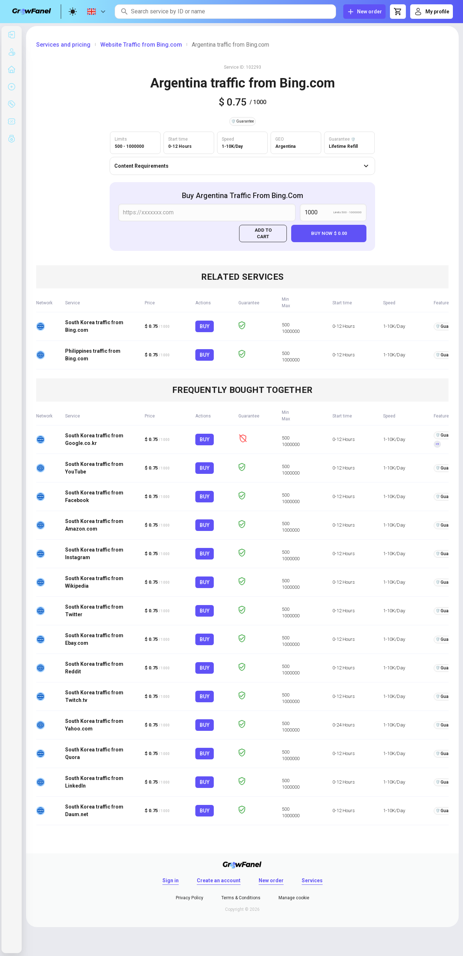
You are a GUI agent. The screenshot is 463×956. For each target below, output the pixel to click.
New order (271, 880)
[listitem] (11, 34)
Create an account (219, 880)
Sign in (170, 880)
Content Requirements (242, 166)
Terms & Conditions (240, 897)
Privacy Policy (189, 897)
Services (312, 880)
